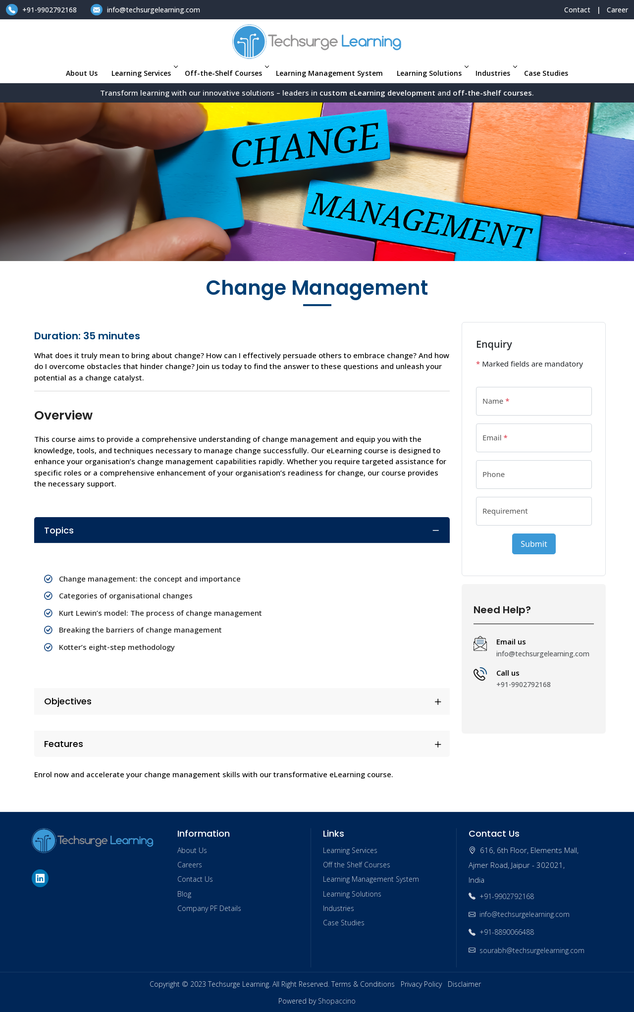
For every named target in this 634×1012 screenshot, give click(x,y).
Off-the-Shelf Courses (226, 73)
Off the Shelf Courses (356, 864)
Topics (59, 530)
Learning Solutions (432, 73)
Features (63, 744)
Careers (189, 864)
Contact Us (195, 879)
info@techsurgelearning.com (145, 9)
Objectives (68, 701)
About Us (82, 73)
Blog (184, 894)
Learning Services (143, 73)
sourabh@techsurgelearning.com (526, 950)
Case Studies (546, 73)
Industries (496, 73)
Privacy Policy (421, 984)
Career (617, 9)
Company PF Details (209, 908)
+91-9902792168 (42, 9)
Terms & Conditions (363, 984)
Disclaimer (464, 984)
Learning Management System (329, 73)
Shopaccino (337, 1001)
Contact (577, 9)
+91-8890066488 (501, 932)
